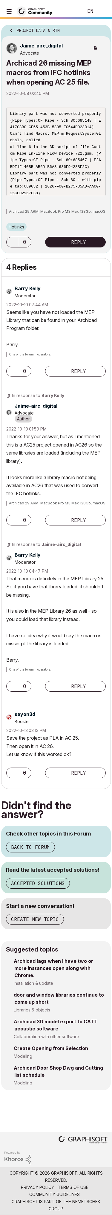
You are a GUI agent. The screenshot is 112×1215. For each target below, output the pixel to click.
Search (70, 11)
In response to (38, 395)
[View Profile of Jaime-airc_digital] (41, 46)
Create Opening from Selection (51, 1048)
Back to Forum (30, 847)
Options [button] (102, 29)
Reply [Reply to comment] (78, 371)
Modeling (23, 1056)
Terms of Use (73, 1187)
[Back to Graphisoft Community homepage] (36, 10)
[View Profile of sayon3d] (25, 714)
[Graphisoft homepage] (83, 1140)
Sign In (102, 11)
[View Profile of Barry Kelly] (28, 288)
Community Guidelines (54, 1194)
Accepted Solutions (38, 883)
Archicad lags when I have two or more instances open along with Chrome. (53, 968)
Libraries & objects (32, 1009)
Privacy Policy (37, 1187)
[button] (12, 242)
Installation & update (33, 983)
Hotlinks (16, 226)
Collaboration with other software (46, 1036)
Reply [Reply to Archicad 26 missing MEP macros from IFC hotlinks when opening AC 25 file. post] (78, 242)
